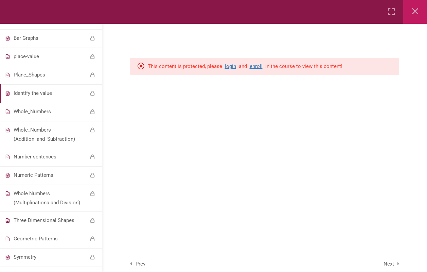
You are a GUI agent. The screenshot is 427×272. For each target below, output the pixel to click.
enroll (256, 66)
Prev (140, 264)
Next (389, 264)
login (230, 66)
